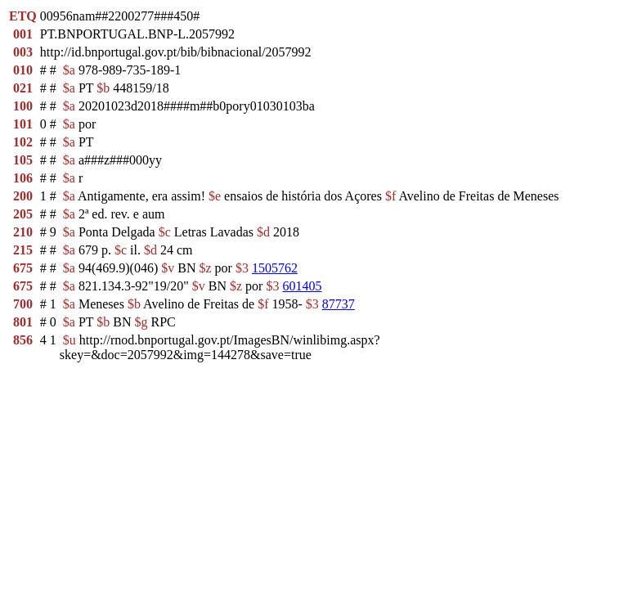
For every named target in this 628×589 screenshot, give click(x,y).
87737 (338, 304)
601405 (301, 286)
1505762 (275, 268)
